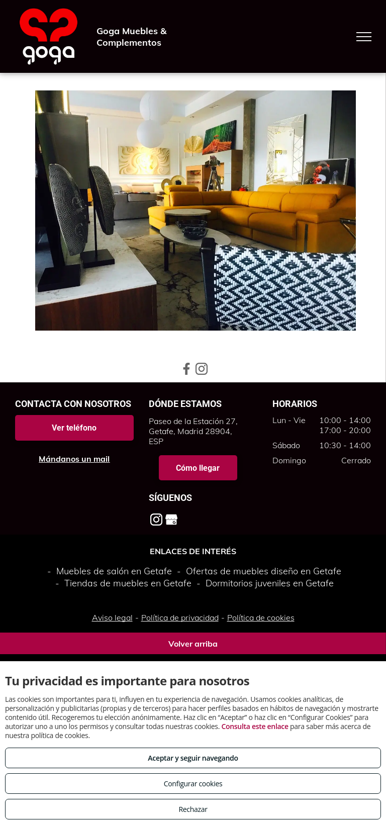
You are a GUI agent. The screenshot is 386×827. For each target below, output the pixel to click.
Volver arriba (193, 644)
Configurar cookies (193, 783)
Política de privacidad (180, 617)
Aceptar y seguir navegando (193, 758)
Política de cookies (261, 617)
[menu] (364, 37)
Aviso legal (112, 617)
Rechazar (192, 809)
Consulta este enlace (254, 726)
